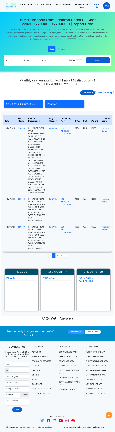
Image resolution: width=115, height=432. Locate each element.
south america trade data (69, 383)
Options (24, 394)
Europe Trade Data (68, 365)
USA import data (94, 379)
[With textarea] (17, 402)
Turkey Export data (95, 356)
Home (22, 4)
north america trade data (69, 371)
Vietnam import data (96, 370)
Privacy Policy (36, 427)
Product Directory (41, 388)
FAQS (34, 379)
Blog (107, 5)
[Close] (40, 104)
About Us (36, 352)
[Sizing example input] (17, 364)
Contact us (37, 384)
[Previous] (50, 255)
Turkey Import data (95, 352)
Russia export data (95, 393)
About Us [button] (32, 4)
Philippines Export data (97, 365)
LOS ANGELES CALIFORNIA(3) (93, 280)
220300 (21, 128)
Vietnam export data (96, 375)
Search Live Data (81, 5)
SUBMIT (17, 409)
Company (62, 49)
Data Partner (93, 332)
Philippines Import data (97, 361)
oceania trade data (69, 377)
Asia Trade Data (66, 361)
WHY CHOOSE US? (40, 356)
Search (97, 60)
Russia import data (95, 388)
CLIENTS (35, 375)
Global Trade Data (68, 352)
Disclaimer (47, 427)
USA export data (94, 384)
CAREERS (36, 365)
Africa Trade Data (68, 356)
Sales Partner (76, 332)
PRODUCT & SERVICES (41, 361)
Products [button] (45, 4)
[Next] (65, 255)
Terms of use (24, 427)
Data (52, 49)
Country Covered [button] (62, 4)
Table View (87, 92)
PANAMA (53, 128)
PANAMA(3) (48, 277)
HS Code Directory (41, 393)
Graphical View (104, 93)
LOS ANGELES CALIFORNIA (66, 131)
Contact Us (97, 5)
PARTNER (36, 370)
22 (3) (13, 277)
